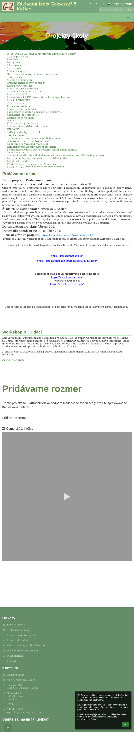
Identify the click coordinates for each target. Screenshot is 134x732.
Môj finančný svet (17, 71)
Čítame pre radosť (17, 56)
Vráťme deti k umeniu (20, 80)
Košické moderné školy (20, 117)
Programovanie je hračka (21, 109)
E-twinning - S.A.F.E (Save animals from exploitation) (38, 97)
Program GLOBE (17, 94)
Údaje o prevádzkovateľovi (22, 650)
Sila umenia (14, 65)
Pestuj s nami (14, 62)
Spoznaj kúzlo (15, 68)
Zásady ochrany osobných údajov (26, 645)
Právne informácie (17, 640)
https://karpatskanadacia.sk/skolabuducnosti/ (67, 235)
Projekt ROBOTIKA (18, 100)
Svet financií (14, 59)
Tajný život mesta (17, 152)
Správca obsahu (16, 624)
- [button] (97, 4)
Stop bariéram (15, 135)
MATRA (11, 120)
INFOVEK (13, 129)
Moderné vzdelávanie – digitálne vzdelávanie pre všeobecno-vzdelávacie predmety (56, 155)
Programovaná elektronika (22, 88)
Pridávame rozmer (18, 106)
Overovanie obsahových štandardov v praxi (32, 74)
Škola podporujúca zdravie (22, 123)
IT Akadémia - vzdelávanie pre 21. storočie (32, 164)
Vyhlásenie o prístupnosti (22, 635)
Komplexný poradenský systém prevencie (31, 146)
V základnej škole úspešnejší (23, 114)
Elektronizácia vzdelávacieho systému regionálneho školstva (42, 149)
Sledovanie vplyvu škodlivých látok (27, 143)
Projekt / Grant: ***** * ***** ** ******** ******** (35, 167)
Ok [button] (125, 724)
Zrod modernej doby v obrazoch (26, 82)
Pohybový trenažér (18, 161)
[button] (108, 4)
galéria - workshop (13, 359)
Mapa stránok (15, 655)
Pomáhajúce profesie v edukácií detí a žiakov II (34, 111)
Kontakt (11, 661)
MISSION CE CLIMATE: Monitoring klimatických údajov (41, 53)
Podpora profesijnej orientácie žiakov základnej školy (38, 158)
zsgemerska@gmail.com (21, 679)
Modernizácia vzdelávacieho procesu (28, 126)
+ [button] (91, 4)
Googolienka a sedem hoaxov (24, 91)
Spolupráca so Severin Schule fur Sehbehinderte (35, 138)
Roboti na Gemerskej (19, 85)
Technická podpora (18, 630)
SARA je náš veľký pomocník (23, 132)
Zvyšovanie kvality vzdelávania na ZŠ (28, 141)
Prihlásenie (123, 4)
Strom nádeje (15, 77)
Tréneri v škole (16, 103)
